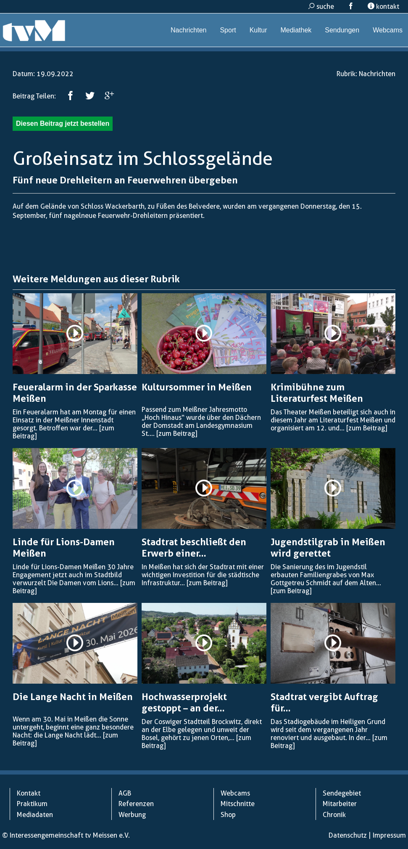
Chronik (334, 815)
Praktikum (32, 804)
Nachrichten (188, 30)
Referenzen (136, 804)
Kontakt (28, 793)
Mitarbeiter (340, 804)
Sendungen (342, 30)
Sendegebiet (342, 793)
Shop (228, 815)
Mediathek (295, 30)
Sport (228, 30)
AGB (124, 793)
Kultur (258, 30)
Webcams (388, 30)
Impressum (389, 835)
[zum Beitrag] (176, 434)
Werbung (132, 815)
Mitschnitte (238, 804)
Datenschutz (348, 835)
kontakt (383, 7)
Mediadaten (35, 815)
